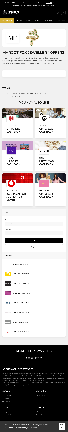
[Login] (58, 13)
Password (8, 229)
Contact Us (39, 415)
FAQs (37, 412)
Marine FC (49, 3)
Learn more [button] (32, 427)
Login (34, 240)
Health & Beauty (48, 20)
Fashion (28, 20)
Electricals (37, 20)
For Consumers (40, 395)
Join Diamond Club (7, 20)
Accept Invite (34, 357)
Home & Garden (61, 20)
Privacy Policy (6, 412)
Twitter (6, 398)
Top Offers (19, 20)
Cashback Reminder (25, 382)
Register (34, 247)
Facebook (6, 395)
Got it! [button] (61, 426)
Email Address (9, 220)
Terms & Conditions (8, 415)
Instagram (6, 401)
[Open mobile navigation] (63, 13)
